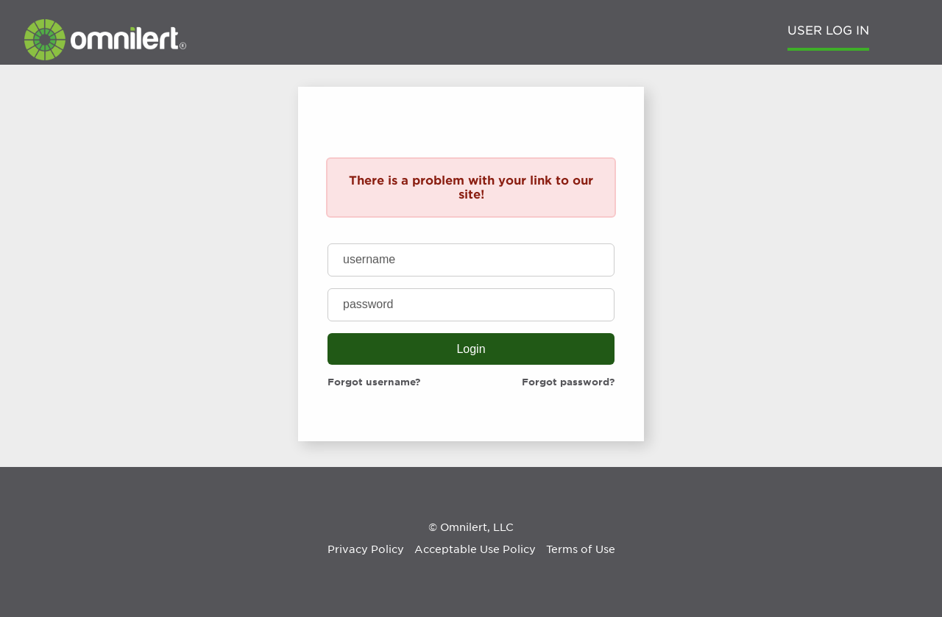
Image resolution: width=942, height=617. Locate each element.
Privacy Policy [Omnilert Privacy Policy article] (365, 549)
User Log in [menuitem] (828, 31)
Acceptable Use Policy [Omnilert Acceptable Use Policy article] (475, 549)
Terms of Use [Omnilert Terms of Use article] (580, 549)
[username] (471, 260)
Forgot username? (373, 382)
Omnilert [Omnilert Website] (463, 527)
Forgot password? (568, 382)
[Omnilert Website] (105, 56)
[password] (471, 304)
